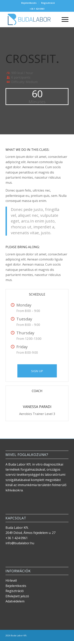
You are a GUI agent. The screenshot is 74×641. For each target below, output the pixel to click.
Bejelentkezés (29, 2)
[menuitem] (29, 3)
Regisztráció (48, 2)
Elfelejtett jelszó (17, 596)
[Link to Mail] (65, 635)
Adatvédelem (15, 601)
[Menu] (63, 19)
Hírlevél (11, 580)
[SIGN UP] (37, 370)
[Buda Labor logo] (31, 19)
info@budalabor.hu (20, 543)
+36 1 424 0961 (37, 8)
